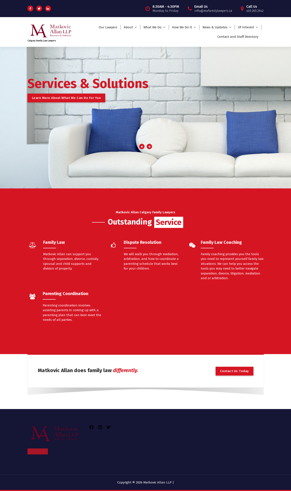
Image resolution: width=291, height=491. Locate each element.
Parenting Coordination (65, 293)
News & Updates (215, 27)
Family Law (54, 242)
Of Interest (246, 27)
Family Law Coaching (221, 242)
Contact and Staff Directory (237, 37)
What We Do (152, 27)
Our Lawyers (108, 27)
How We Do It (182, 27)
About (128, 27)
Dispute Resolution (142, 242)
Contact (38, 438)
